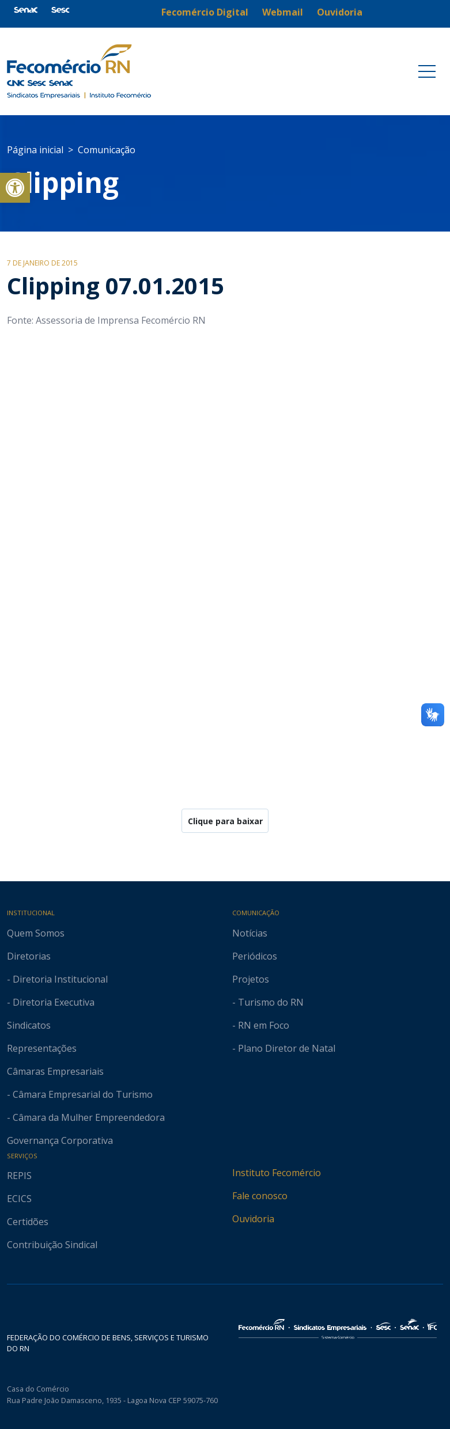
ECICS (19, 1198)
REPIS (19, 1175)
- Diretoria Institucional (57, 979)
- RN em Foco (260, 1025)
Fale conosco (260, 1195)
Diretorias (29, 956)
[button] (15, 188)
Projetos (250, 979)
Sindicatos (29, 1025)
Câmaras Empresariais (55, 1071)
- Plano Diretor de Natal (283, 1048)
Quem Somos (36, 933)
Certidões (27, 1221)
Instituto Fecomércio (276, 1172)
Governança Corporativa (60, 1140)
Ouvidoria (253, 1218)
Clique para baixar (225, 821)
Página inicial (35, 149)
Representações (42, 1048)
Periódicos (254, 956)
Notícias (249, 933)
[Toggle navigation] (427, 71)
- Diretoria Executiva (50, 1002)
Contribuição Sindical (52, 1244)
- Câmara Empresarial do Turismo (80, 1094)
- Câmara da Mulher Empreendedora (86, 1117)
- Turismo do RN (268, 1002)
